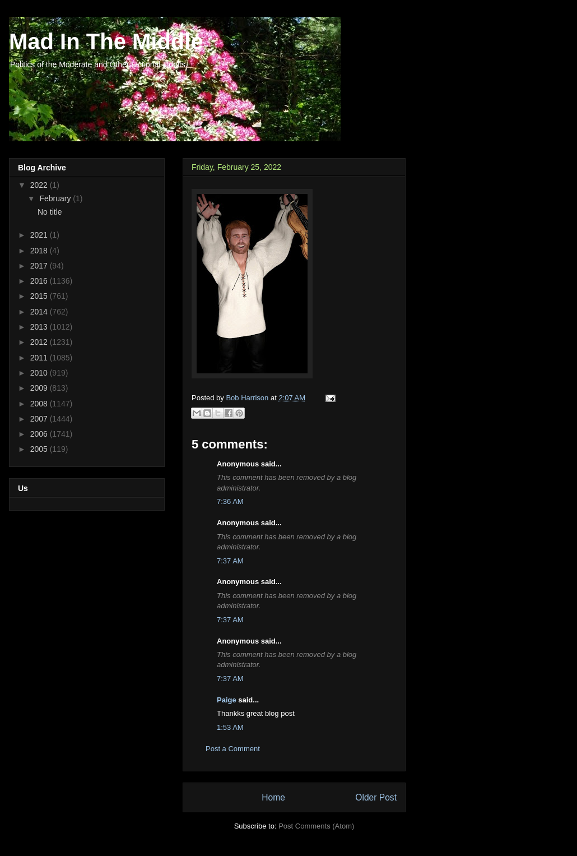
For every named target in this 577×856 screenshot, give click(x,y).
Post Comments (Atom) (316, 826)
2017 (40, 265)
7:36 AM (230, 501)
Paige (226, 700)
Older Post (376, 797)
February (56, 198)
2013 (40, 326)
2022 (40, 185)
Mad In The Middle (106, 41)
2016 (40, 280)
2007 (40, 418)
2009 (40, 387)
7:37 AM (230, 561)
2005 (40, 449)
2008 (40, 403)
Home (273, 797)
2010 (40, 372)
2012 (40, 341)
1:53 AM (230, 727)
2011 (40, 357)
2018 (40, 250)
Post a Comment (233, 748)
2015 (40, 295)
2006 (40, 433)
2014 (40, 311)
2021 (40, 234)
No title (50, 211)
